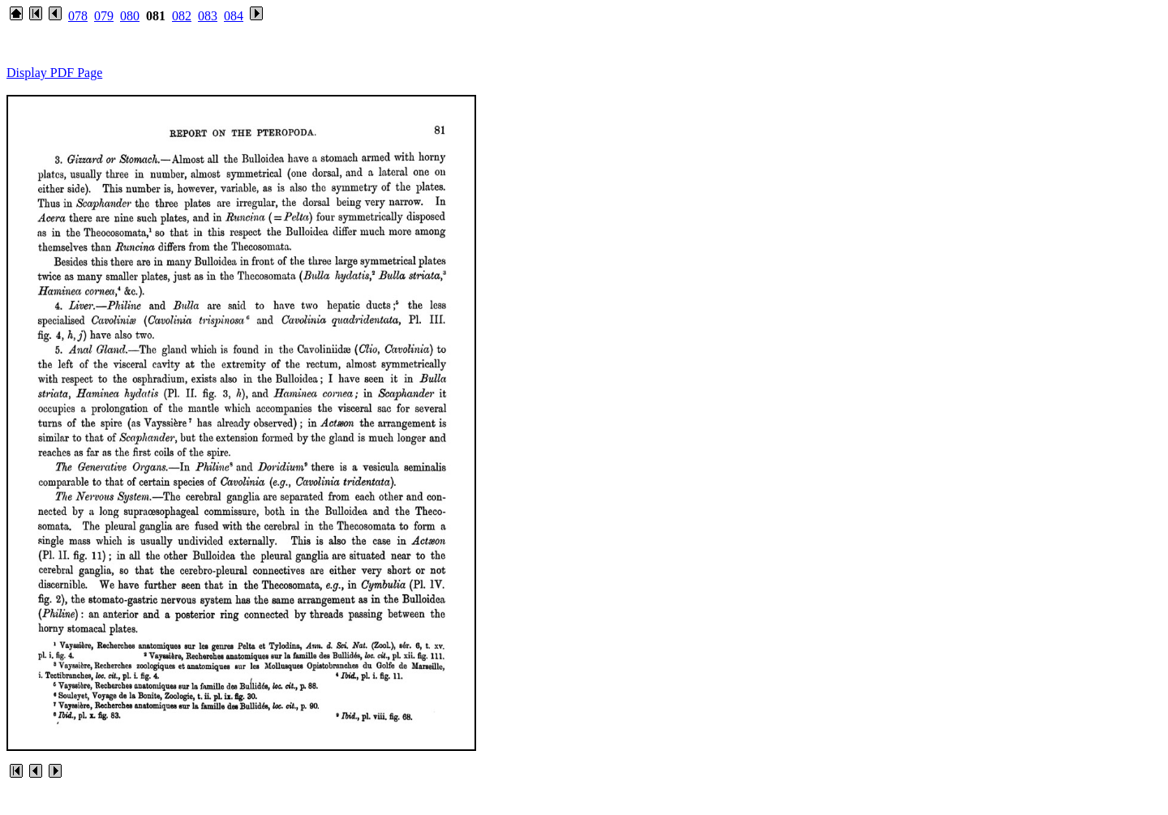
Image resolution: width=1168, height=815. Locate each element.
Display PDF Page (54, 72)
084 (233, 16)
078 (78, 16)
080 (130, 16)
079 (104, 16)
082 (181, 16)
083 (207, 16)
